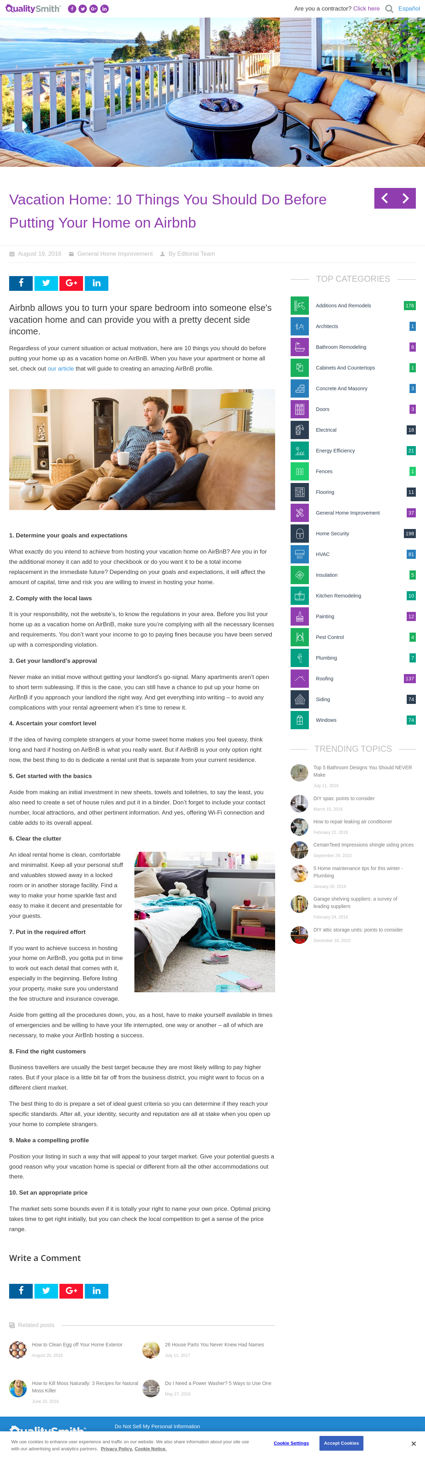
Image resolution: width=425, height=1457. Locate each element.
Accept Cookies (341, 1443)
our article (61, 368)
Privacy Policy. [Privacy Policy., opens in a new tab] (117, 1448)
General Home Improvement (115, 253)
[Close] (413, 1443)
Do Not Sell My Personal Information (157, 1426)
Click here (366, 8)
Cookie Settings (291, 1443)
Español (409, 8)
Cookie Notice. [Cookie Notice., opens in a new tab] (150, 1448)
